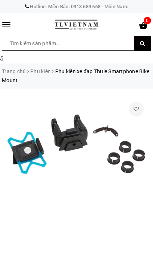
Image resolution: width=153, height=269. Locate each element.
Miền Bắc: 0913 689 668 (74, 6)
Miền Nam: (116, 6)
